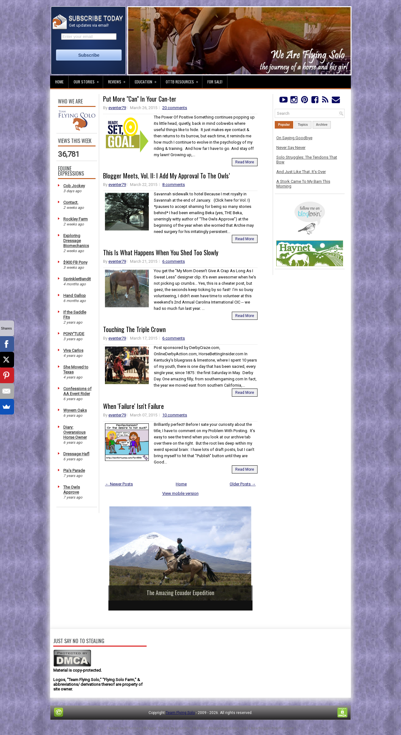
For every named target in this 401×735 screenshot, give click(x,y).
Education (147, 80)
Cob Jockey (74, 185)
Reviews (118, 80)
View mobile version (180, 493)
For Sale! (214, 81)
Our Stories (88, 80)
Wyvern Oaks (75, 410)
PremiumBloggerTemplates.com (220, 728)
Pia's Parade (74, 470)
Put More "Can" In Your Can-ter (139, 99)
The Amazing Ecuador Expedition (180, 593)
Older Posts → (243, 484)
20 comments (174, 107)
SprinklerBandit (77, 279)
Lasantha (182, 728)
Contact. (70, 202)
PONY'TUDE (73, 333)
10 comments (174, 415)
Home (59, 81)
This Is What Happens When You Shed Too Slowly (160, 252)
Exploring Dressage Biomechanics (76, 240)
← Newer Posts (119, 484)
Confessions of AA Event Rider (77, 391)
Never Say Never (290, 147)
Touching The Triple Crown (134, 329)
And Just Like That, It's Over (301, 171)
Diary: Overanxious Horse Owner (75, 432)
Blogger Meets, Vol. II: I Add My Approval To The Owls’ (166, 175)
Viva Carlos (73, 350)
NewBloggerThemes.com (272, 728)
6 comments (173, 261)
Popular (284, 124)
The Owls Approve (71, 489)
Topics (303, 124)
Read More (244, 162)
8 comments (173, 184)
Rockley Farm (75, 219)
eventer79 (117, 107)
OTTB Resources (184, 80)
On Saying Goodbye (294, 137)
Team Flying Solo (180, 713)
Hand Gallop (74, 295)
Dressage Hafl (76, 454)
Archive (322, 124)
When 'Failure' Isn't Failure (133, 406)
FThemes (132, 728)
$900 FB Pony (75, 262)
